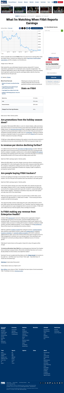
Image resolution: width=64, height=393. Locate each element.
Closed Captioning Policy (10, 383)
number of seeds (15, 229)
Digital (2, 352)
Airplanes (45, 335)
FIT (2, 77)
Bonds (23, 337)
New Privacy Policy (23, 389)
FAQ (44, 358)
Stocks (23, 329)
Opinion (24, 350)
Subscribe (53, 77)
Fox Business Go (47, 373)
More (53, 2)
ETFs (23, 338)
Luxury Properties (57, 332)
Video (34, 350)
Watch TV (60, 2)
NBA (12, 354)
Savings (2, 336)
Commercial (56, 331)
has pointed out (37, 224)
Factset (8, 386)
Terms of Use (56, 81)
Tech (49, 2)
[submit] (62, 31)
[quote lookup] (52, 31)
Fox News (45, 370)
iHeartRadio (62, 383)
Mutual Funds (25, 346)
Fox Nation (46, 372)
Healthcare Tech (4, 358)
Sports (13, 350)
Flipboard (50, 383)
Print (27, 28)
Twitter (22, 28)
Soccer (13, 360)
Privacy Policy (50, 81)
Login (55, 2)
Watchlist (32, 2)
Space (2, 363)
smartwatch (29, 132)
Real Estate (43, 2)
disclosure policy (19, 271)
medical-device (30, 231)
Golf (12, 361)
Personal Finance (12, 2)
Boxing (13, 358)
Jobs (45, 354)
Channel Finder (47, 352)
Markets (26, 2)
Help (29, 382)
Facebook (20, 28)
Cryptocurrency (25, 332)
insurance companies (6, 233)
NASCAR (13, 357)
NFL (12, 352)
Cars (45, 334)
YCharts (9, 77)
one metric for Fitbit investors (25, 148)
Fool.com (10, 28)
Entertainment (46, 329)
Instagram (45, 383)
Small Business (15, 334)
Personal (56, 329)
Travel (45, 332)
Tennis (13, 363)
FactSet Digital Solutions (25, 386)
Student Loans (4, 332)
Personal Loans (4, 335)
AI (1, 361)
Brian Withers (4, 269)
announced (11, 218)
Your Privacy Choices (22, 382)
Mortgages (3, 330)
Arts (44, 338)
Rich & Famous (47, 331)
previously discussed (16, 129)
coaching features (37, 229)
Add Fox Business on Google (37, 28)
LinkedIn (53, 383)
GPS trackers (39, 152)
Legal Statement (33, 386)
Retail (23, 343)
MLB (12, 355)
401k (2, 339)
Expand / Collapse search (52, 2)
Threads (25, 28)
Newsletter (57, 383)
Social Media (3, 354)
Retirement (3, 341)
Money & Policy (15, 332)
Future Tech (3, 360)
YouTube (48, 383)
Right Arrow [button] (61, 10)
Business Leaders (25, 340)
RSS (55, 383)
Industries (24, 341)
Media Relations (47, 360)
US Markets (24, 331)
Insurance (3, 338)
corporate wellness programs (20, 233)
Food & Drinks (46, 337)
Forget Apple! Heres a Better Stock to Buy (10, 90)
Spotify (60, 383)
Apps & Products (47, 375)
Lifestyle (37, 2)
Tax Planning (3, 342)
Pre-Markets (24, 344)
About (45, 350)
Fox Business (4, 2)
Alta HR (33, 134)
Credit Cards (3, 333)
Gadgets (2, 355)
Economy (20, 2)
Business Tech (4, 357)
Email (29, 28)
